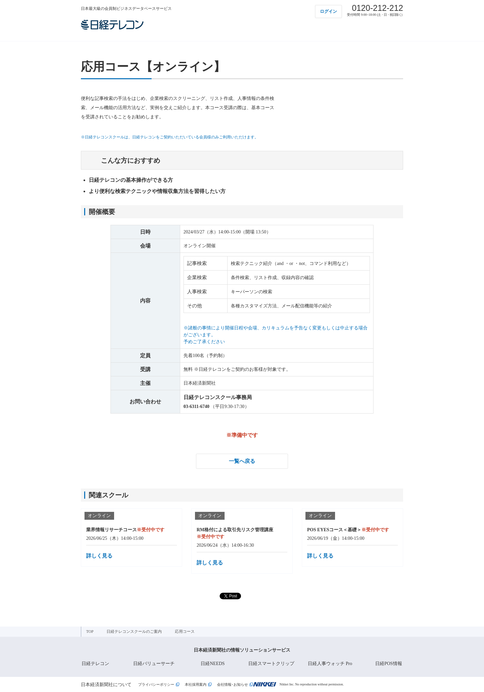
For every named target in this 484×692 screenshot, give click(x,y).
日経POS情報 (388, 663)
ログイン (328, 11)
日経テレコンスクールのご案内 (134, 631)
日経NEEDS (213, 663)
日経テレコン (95, 663)
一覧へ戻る (242, 461)
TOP (89, 631)
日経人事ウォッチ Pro (330, 663)
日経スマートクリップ (271, 663)
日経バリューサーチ (154, 663)
